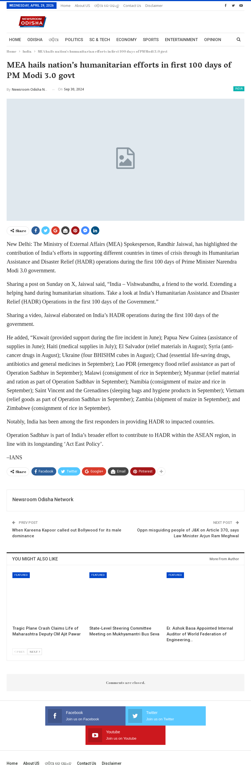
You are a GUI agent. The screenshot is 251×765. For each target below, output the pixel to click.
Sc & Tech (99, 39)
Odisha (34, 39)
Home (66, 5)
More (210, 39)
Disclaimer (154, 5)
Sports (151, 39)
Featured (21, 574)
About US (82, 5)
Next (35, 651)
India (239, 88)
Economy (126, 39)
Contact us (132, 5)
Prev (19, 651)
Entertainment (181, 39)
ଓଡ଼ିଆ (54, 39)
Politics (74, 39)
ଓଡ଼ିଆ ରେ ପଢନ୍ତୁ (106, 5)
